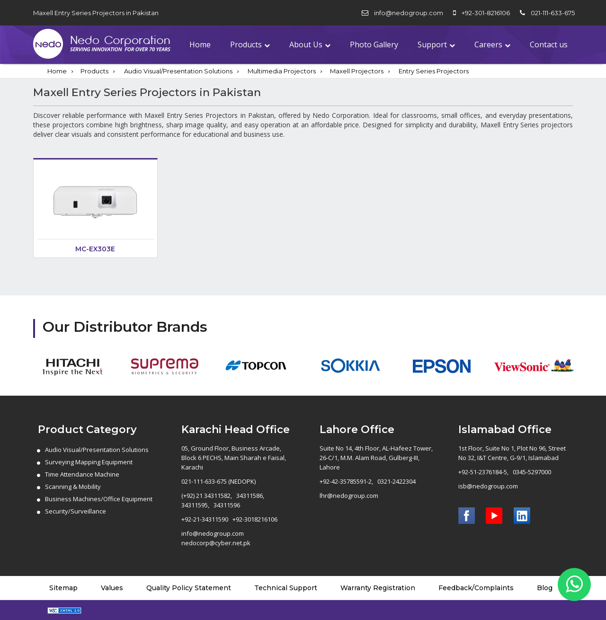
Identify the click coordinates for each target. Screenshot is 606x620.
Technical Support (285, 588)
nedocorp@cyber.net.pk (215, 543)
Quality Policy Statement (188, 588)
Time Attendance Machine (82, 474)
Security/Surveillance (75, 511)
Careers (488, 44)
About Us (305, 44)
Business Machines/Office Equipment (98, 499)
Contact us (549, 44)
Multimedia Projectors (282, 71)
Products (246, 44)
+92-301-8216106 (486, 13)
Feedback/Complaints (476, 588)
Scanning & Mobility (73, 486)
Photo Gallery (374, 44)
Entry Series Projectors (434, 71)
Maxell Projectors (356, 71)
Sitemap (63, 588)
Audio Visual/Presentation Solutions (178, 71)
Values (112, 588)
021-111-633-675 (553, 13)
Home (200, 44)
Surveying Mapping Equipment (89, 462)
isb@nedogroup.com (488, 486)
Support (432, 44)
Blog (545, 588)
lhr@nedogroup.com (349, 495)
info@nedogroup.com (408, 13)
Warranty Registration (377, 588)
